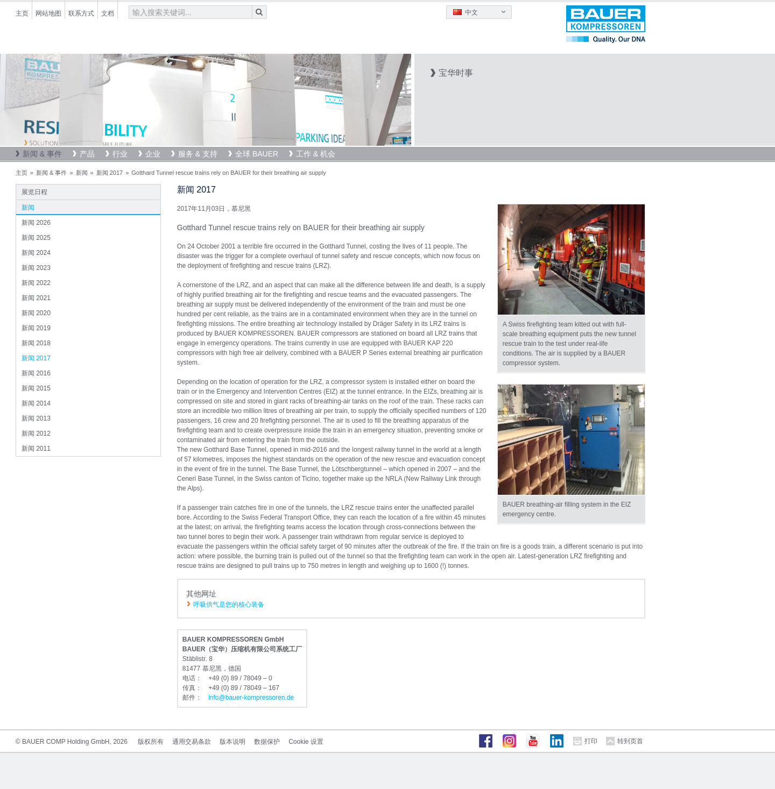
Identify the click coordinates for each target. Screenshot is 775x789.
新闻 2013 (36, 418)
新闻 (82, 172)
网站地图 (48, 13)
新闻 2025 (36, 237)
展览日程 (34, 192)
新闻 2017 (109, 172)
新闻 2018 (36, 343)
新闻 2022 (36, 283)
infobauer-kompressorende (251, 697)
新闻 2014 (36, 403)
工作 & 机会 (315, 154)
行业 (120, 154)
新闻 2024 (36, 253)
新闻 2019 (36, 328)
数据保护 (267, 741)
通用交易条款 (191, 741)
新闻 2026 (36, 222)
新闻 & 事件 (42, 154)
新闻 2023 (36, 268)
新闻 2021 (36, 298)
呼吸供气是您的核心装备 (228, 604)
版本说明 (232, 741)
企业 (152, 154)
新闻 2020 (36, 313)
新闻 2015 (36, 388)
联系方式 (81, 13)
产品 (87, 154)
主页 (22, 13)
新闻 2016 (36, 373)
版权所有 (151, 741)
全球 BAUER (256, 154)
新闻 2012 (36, 433)
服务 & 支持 (197, 154)
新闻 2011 (36, 448)
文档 (107, 13)
